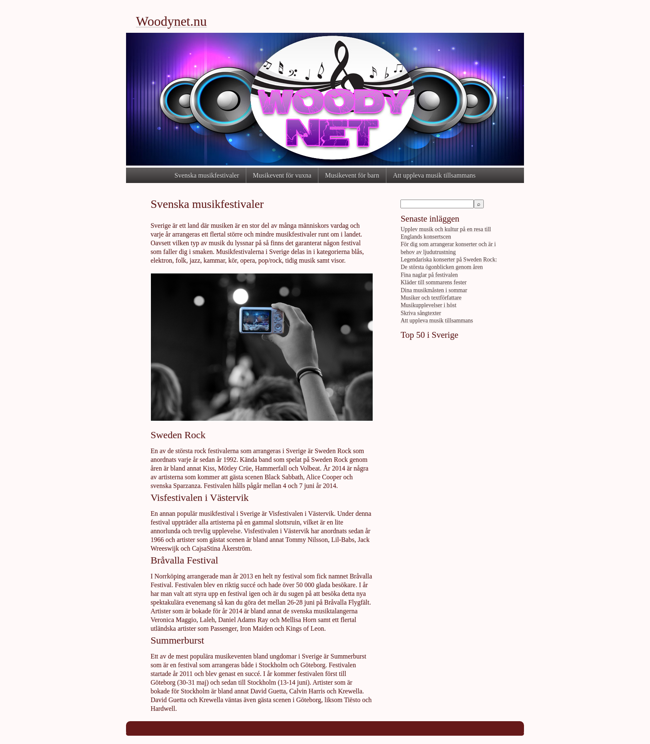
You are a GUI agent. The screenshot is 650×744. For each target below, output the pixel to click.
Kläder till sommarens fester (433, 282)
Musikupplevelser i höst (428, 305)
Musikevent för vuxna (282, 175)
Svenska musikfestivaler (207, 175)
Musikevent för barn (352, 175)
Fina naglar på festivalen (429, 275)
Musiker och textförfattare (430, 298)
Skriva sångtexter (420, 313)
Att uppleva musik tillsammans (434, 175)
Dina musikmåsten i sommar (433, 290)
